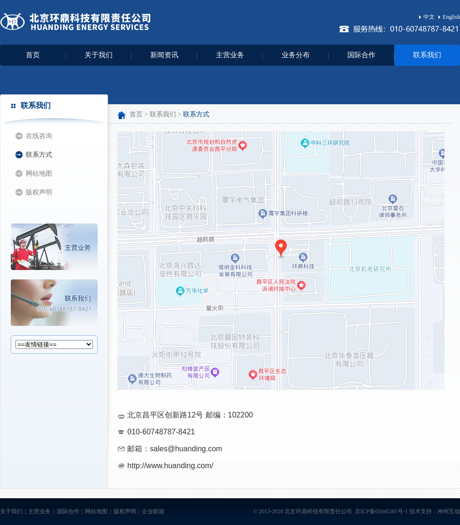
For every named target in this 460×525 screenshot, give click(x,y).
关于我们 (98, 55)
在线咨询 (39, 135)
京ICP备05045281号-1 (380, 511)
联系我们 (427, 55)
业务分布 (296, 55)
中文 (427, 17)
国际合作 (361, 55)
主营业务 (230, 55)
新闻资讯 (164, 55)
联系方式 (39, 154)
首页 (33, 55)
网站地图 (39, 173)
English (449, 17)
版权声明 (39, 192)
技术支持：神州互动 (434, 511)
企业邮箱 (153, 511)
